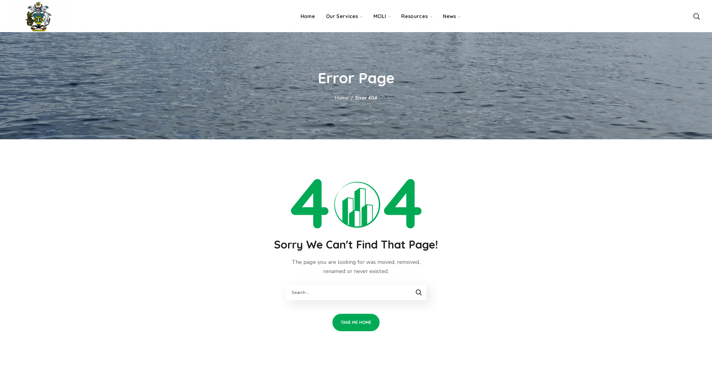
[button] (696, 16)
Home (341, 98)
